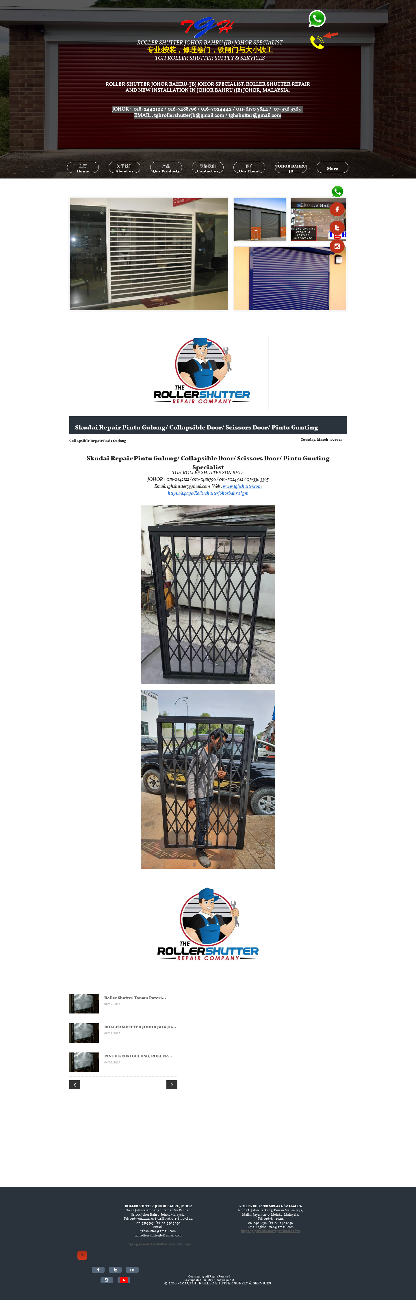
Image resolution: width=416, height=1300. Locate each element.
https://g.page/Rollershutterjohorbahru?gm (208, 493)
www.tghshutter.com (242, 486)
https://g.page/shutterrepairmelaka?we (270, 1231)
